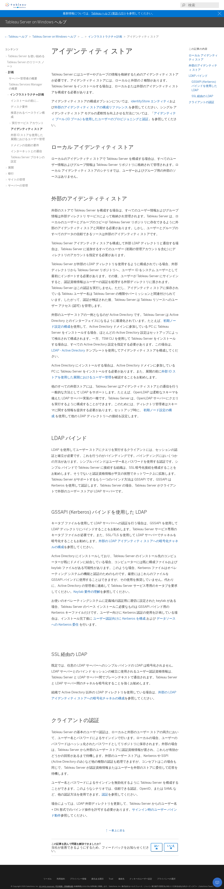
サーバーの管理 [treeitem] (17, 185)
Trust (111, 879)
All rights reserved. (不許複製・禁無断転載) (56, 886)
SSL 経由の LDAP (202, 96)
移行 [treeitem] (10, 173)
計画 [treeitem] (10, 72)
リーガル (47, 879)
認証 (105, 794)
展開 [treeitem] (10, 167)
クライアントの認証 (201, 102)
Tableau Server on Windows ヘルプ (54, 36)
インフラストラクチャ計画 (105, 36)
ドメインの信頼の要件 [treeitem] (25, 145)
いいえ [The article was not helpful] (171, 847)
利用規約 (61, 879)
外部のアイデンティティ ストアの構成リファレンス (91, 107)
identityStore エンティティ (150, 101)
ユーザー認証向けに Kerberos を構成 (119, 618)
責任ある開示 (97, 879)
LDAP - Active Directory (68, 350)
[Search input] (203, 5)
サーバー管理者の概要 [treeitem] (23, 78)
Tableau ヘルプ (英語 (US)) (108, 13)
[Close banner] (220, 13)
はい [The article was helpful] (156, 847)
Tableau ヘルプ (16, 36)
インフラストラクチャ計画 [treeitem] (26, 94)
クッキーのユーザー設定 (140, 879)
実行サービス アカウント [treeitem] (27, 123)
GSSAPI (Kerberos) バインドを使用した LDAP (204, 86)
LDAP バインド (198, 75)
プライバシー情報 (78, 879)
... (82, 36)
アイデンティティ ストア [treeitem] (27, 129)
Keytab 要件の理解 (86, 592)
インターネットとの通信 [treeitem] (26, 151)
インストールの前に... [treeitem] (25, 100)
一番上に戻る (115, 830)
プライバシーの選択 (166, 879)
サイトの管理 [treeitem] (16, 179)
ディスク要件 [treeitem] (19, 106)
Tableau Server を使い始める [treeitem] (26, 56)
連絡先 (121, 879)
